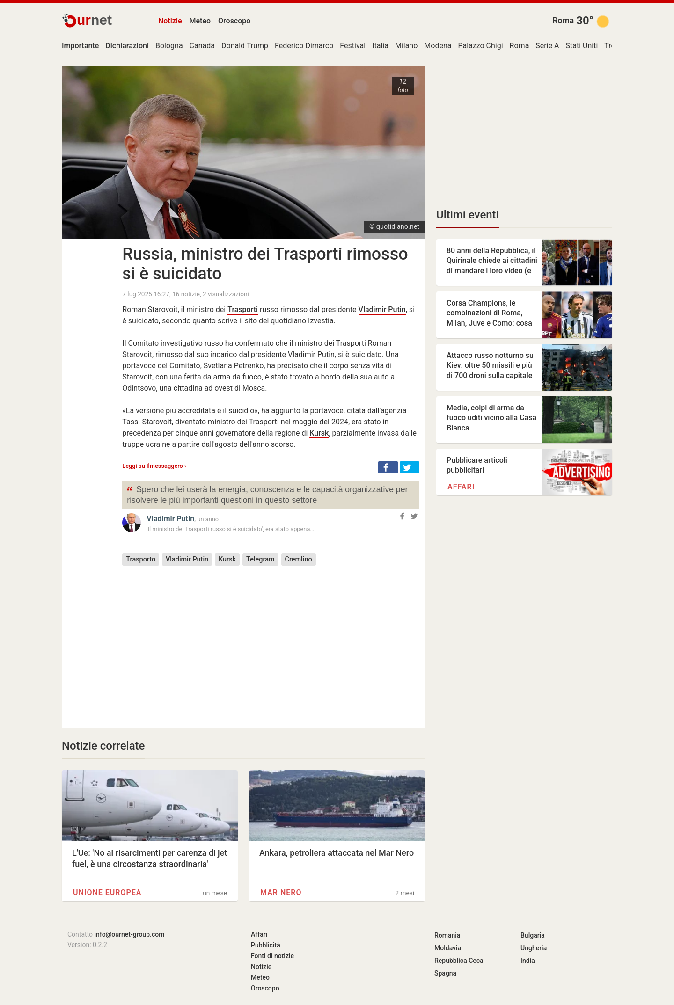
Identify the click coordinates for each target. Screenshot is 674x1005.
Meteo (200, 20)
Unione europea (107, 892)
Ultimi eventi (467, 214)
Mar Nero (281, 892)
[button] (388, 467)
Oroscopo (234, 20)
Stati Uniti (582, 45)
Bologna (169, 45)
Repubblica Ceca (459, 960)
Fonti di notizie (272, 956)
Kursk (319, 433)
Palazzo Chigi (480, 45)
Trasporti (242, 309)
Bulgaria (532, 935)
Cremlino (298, 559)
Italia (380, 45)
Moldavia (447, 948)
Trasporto (140, 559)
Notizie (170, 20)
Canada (202, 45)
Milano (406, 45)
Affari (461, 486)
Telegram (260, 559)
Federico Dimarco (304, 45)
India (527, 960)
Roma (563, 20)
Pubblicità (265, 945)
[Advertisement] (270, 639)
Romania (447, 935)
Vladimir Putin (382, 309)
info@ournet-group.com (130, 934)
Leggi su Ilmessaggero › (154, 465)
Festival (353, 45)
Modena (437, 45)
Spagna (445, 973)
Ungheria (533, 948)
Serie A (547, 45)
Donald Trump (244, 45)
